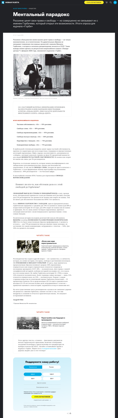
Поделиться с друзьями (42, 400)
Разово (51, 367)
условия (53, 391)
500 (32, 378)
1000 (52, 374)
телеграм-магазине (49, 348)
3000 (33, 374)
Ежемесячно (33, 367)
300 (51, 378)
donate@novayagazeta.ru (47, 405)
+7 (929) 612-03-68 (32, 407)
